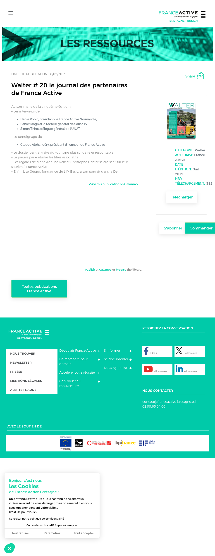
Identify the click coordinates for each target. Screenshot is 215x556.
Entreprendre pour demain (73, 360)
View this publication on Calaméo (113, 182)
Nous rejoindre (115, 366)
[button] (10, 13)
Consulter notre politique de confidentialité (33, 518)
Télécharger (182, 195)
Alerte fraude (23, 388)
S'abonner (173, 226)
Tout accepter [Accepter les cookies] (81, 533)
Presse (16, 370)
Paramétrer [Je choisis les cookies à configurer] (49, 533)
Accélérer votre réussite (77, 371)
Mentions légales (26, 379)
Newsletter (21, 361)
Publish (90, 268)
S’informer (112, 349)
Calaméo (105, 268)
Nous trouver (22, 352)
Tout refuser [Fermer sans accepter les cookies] (17, 533)
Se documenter (116, 358)
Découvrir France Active (77, 349)
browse (121, 268)
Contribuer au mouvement (70, 381)
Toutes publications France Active (39, 286)
